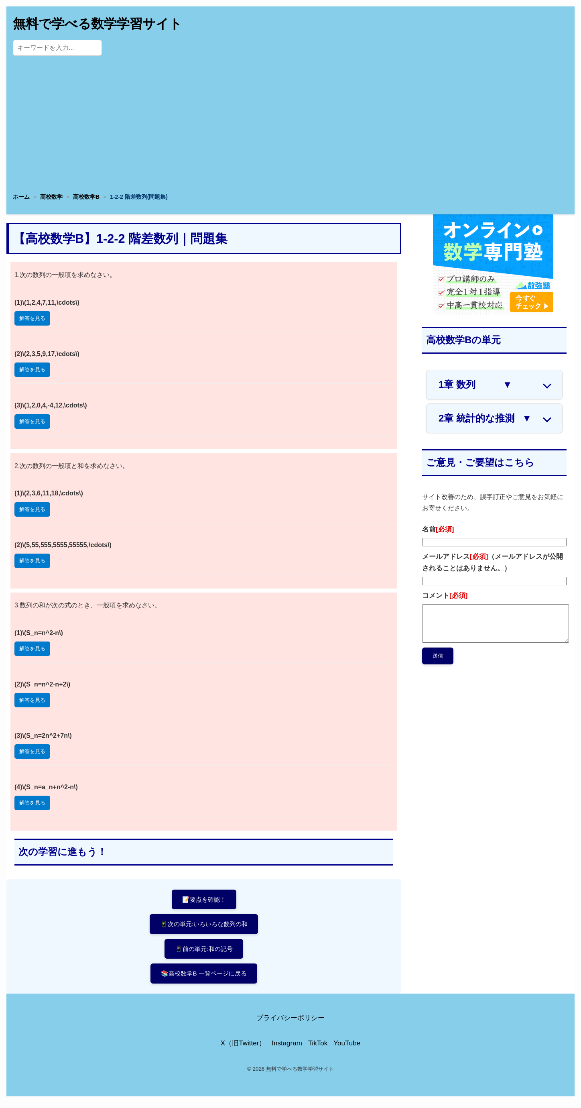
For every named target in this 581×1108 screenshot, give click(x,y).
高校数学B (86, 196)
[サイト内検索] (57, 48)
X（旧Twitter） (243, 1048)
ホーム (21, 196)
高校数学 (51, 196)
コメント (444, 595)
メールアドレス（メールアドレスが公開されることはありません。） (492, 562)
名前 (438, 529)
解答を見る (32, 318)
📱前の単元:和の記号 (203, 951)
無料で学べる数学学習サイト (97, 23)
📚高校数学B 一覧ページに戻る (203, 978)
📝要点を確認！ (204, 900)
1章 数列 (475, 384)
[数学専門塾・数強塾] (493, 312)
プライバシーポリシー (290, 1023)
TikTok (318, 1048)
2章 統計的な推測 (485, 418)
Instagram (287, 1048)
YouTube (346, 1048)
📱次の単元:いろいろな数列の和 (204, 925)
